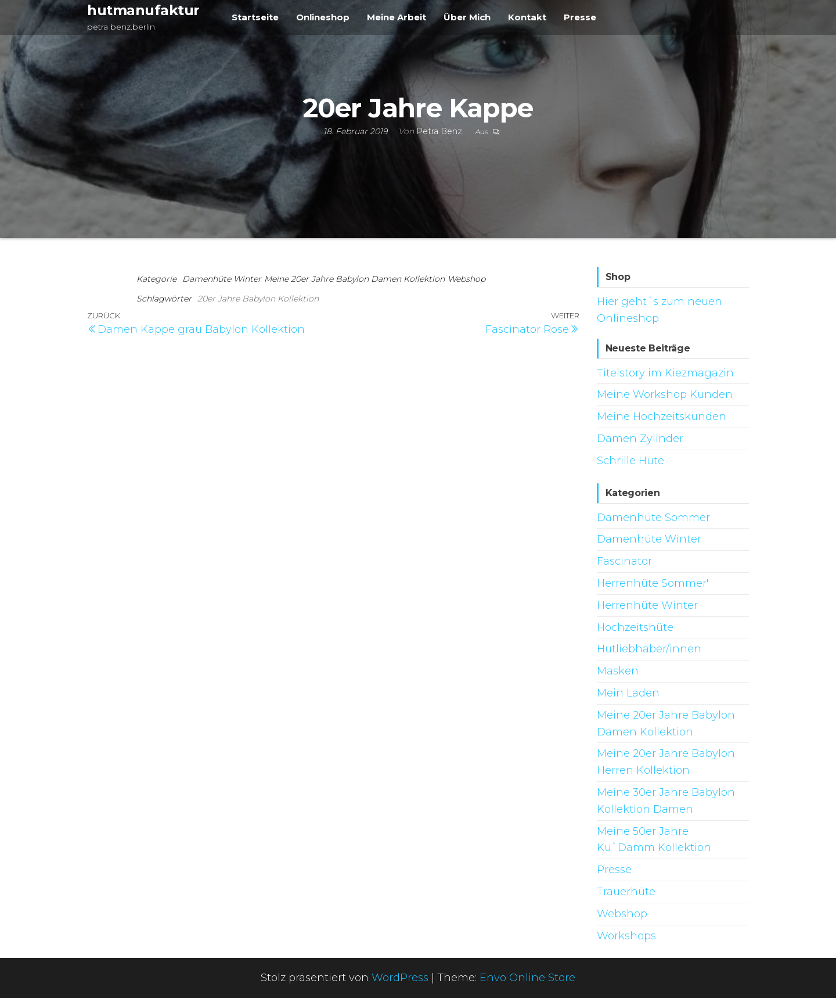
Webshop (466, 279)
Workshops (626, 935)
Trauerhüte (626, 891)
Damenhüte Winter (221, 279)
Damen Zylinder (640, 438)
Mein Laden (628, 693)
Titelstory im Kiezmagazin (665, 373)
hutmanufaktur (143, 10)
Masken (618, 671)
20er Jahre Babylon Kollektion (258, 298)
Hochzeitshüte (635, 627)
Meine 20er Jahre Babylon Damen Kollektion (354, 279)
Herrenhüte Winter (647, 605)
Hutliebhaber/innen (649, 648)
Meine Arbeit (396, 17)
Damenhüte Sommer (653, 517)
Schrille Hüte (630, 460)
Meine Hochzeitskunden (661, 416)
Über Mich (467, 17)
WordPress (400, 977)
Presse (580, 17)
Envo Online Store (527, 977)
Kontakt (527, 17)
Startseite (255, 17)
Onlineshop (322, 17)
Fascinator (624, 561)
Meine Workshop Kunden (665, 394)
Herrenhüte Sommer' (652, 583)
